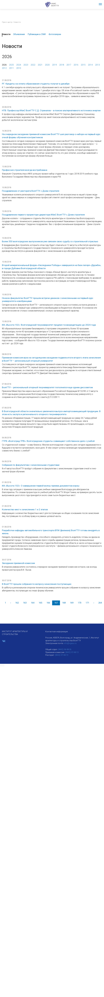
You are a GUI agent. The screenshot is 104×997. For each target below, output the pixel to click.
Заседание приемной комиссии (18, 563)
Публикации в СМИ (37, 34)
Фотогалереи (55, 34)
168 (64, 603)
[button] (2, 665)
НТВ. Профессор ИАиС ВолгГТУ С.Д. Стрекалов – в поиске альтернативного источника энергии (51, 110)
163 (25, 603)
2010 (18, 68)
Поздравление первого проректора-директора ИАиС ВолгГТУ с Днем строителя (43, 214)
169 (72, 603)
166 (48, 603)
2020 (47, 65)
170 (79, 603)
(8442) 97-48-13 (71, 652)
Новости (6, 34)
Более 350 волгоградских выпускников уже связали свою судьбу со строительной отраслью (50, 241)
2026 (4, 65)
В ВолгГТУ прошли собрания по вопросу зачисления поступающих (36, 584)
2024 (18, 65)
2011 (11, 68)
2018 (61, 65)
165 (40, 603)
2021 (40, 65)
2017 (68, 65)
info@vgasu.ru (70, 643)
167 (56, 603)
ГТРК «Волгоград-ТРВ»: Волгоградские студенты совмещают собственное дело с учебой (48, 441)
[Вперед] (93, 602)
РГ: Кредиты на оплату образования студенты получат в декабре (35, 83)
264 (100, 603)
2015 (83, 65)
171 (87, 603)
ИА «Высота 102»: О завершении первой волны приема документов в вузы (40, 485)
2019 (54, 65)
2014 (90, 65)
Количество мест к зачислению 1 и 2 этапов (25, 509)
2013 (97, 65)
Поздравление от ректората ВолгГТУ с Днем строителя (30, 191)
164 (32, 603)
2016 (76, 65)
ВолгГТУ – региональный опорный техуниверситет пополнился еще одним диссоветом (47, 387)
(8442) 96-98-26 (64, 649)
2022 (33, 65)
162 (17, 603)
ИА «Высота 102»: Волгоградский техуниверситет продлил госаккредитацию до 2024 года (49, 325)
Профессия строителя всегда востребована (24, 170)
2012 (4, 68)
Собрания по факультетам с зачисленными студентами (30, 465)
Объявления (19, 34)
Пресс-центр (7, 22)
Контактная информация (56, 631)
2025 (11, 65)
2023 (25, 65)
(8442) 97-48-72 (61, 655)
